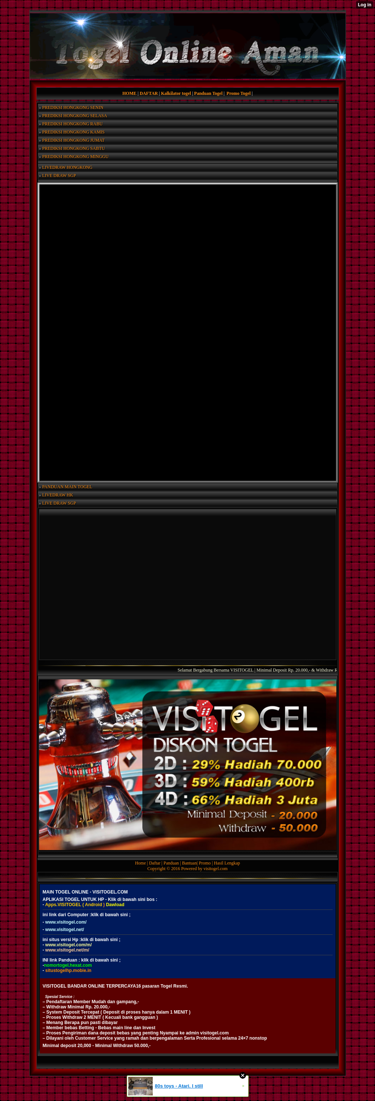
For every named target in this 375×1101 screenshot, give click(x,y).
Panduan (172, 863)
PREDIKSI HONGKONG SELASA (74, 115)
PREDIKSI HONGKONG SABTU (73, 148)
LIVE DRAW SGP (59, 175)
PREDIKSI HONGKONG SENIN (73, 107)
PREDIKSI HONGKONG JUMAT (73, 140)
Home (141, 863)
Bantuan (189, 863)
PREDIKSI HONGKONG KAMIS (73, 132)
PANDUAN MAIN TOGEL (67, 486)
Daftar (155, 863)
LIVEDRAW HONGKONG (67, 167)
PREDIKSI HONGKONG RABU (72, 123)
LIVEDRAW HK (57, 495)
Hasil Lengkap (227, 863)
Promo (205, 863)
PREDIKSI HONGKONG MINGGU (75, 156)
